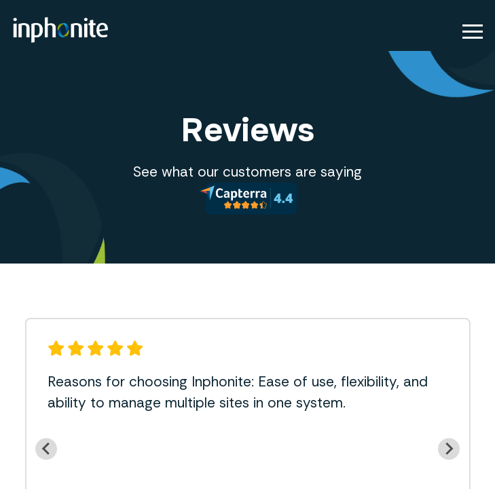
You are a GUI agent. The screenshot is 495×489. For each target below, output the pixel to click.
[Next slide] (449, 449)
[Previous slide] (46, 449)
